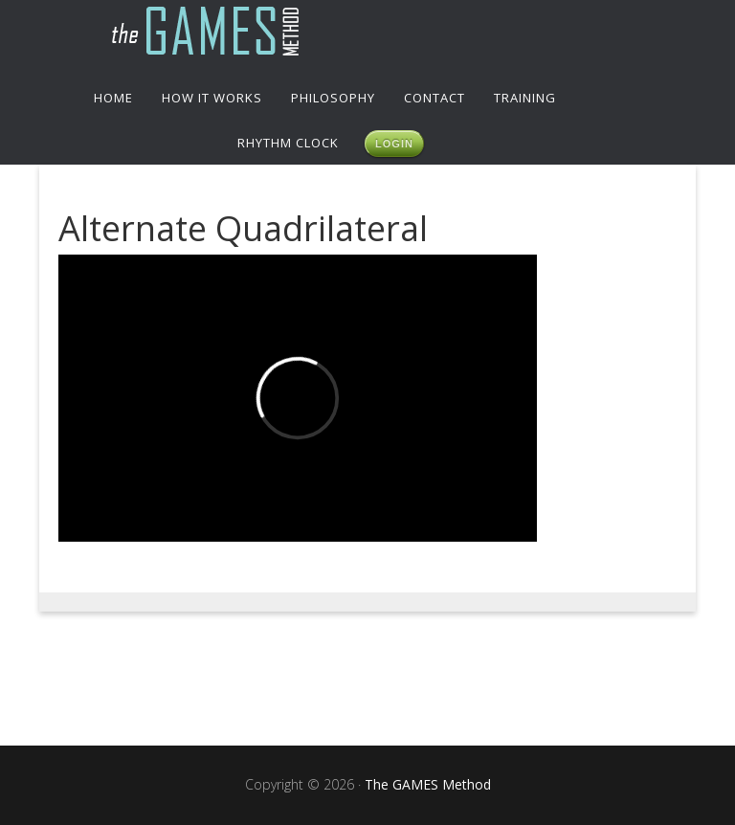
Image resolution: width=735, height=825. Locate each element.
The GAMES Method (367, 33)
